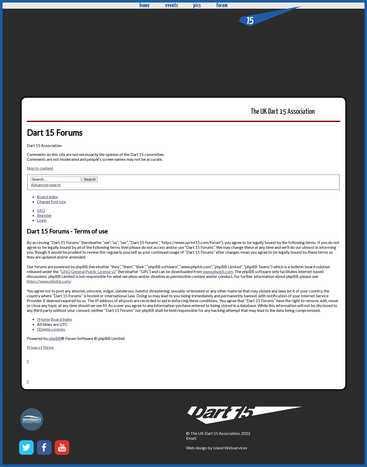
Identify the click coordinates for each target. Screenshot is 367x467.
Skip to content (40, 168)
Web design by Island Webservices (216, 447)
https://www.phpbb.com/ (49, 281)
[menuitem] (51, 329)
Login (42, 220)
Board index (47, 196)
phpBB (55, 338)
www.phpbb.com (218, 271)
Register (44, 215)
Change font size (51, 201)
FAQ (41, 210)
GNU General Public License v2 (88, 271)
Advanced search (46, 184)
